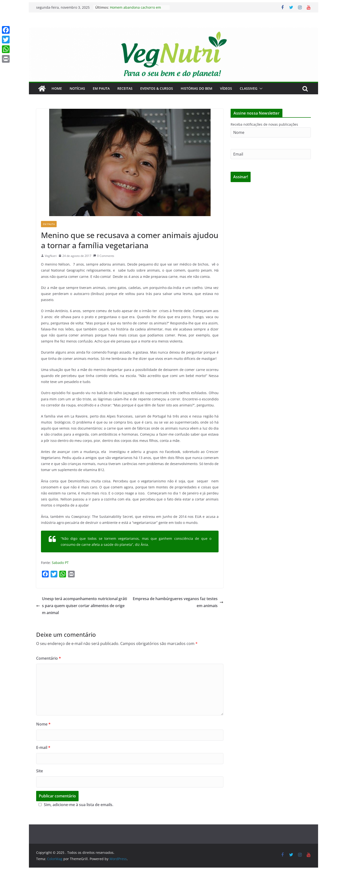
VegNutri (51, 256)
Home (57, 88)
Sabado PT (60, 562)
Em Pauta (101, 88)
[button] (260, 88)
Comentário (48, 658)
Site (39, 771)
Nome (43, 724)
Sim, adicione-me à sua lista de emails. (75, 804)
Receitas (125, 88)
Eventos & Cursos (156, 88)
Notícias (77, 88)
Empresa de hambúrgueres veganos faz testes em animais (178, 602)
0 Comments (103, 256)
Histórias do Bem (196, 88)
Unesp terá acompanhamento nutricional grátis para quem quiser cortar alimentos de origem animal (81, 605)
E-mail (43, 747)
